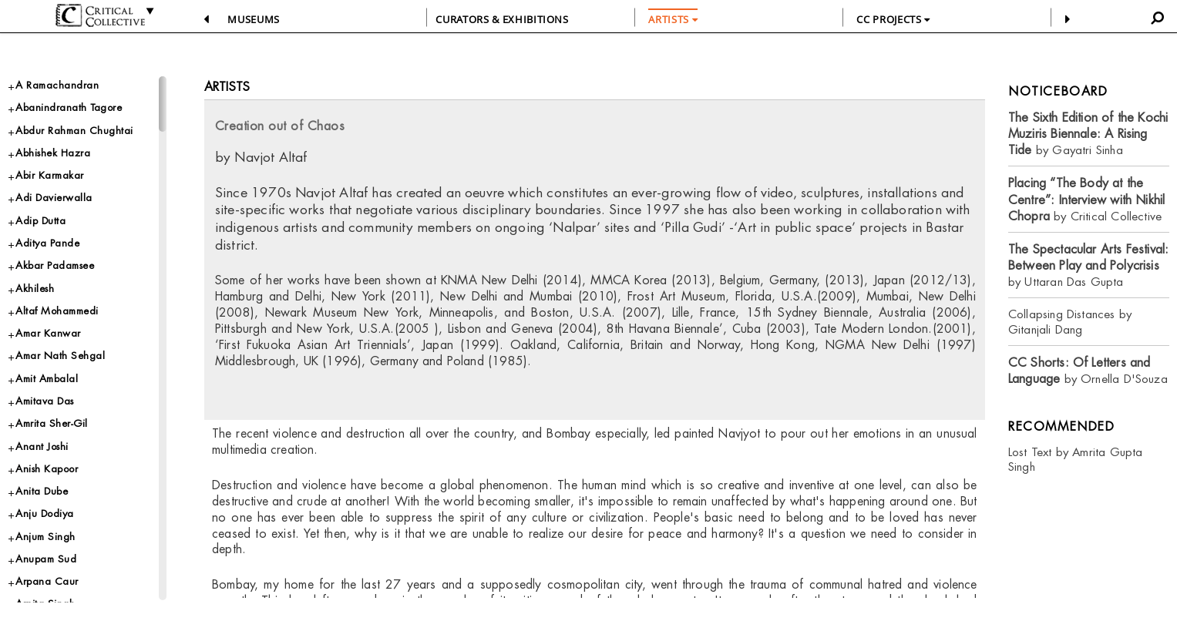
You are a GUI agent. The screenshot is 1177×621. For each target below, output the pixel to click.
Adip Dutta (40, 220)
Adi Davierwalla (53, 197)
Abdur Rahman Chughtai (74, 130)
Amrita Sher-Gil (51, 423)
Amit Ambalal (46, 378)
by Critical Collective (1086, 199)
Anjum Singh (45, 536)
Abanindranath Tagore (68, 107)
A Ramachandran (57, 85)
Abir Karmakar (49, 175)
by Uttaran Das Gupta (1088, 265)
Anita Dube (41, 491)
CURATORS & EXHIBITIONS (501, 19)
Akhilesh (34, 288)
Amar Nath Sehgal (60, 355)
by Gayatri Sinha (1088, 134)
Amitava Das (44, 401)
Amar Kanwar (48, 333)
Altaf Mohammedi (57, 310)
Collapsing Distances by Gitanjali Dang (1070, 322)
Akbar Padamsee (54, 265)
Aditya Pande (47, 243)
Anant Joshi (42, 446)
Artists (227, 87)
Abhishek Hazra (52, 152)
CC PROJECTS (893, 19)
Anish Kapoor (46, 468)
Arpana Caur (47, 581)
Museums (253, 19)
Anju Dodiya (44, 513)
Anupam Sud (45, 559)
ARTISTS (673, 19)
